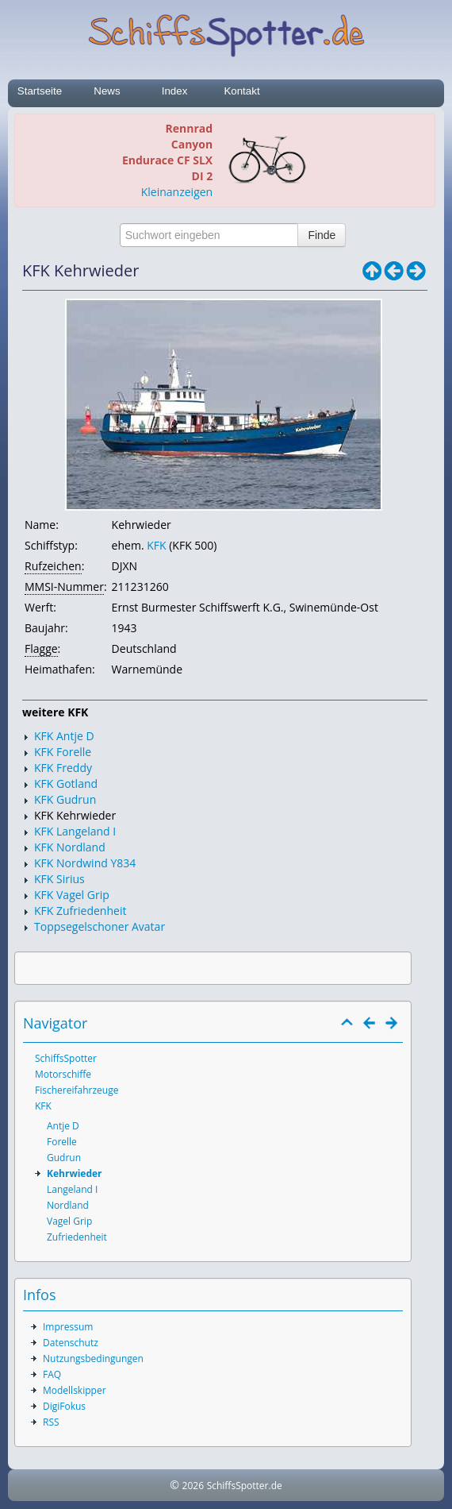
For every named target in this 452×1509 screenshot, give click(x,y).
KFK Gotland (66, 783)
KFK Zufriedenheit (80, 910)
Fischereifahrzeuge (76, 1090)
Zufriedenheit (77, 1237)
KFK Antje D (64, 735)
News (107, 91)
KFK (156, 545)
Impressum (68, 1326)
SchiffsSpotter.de (244, 1485)
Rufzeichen (53, 565)
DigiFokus (64, 1406)
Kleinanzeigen (177, 191)
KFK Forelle (62, 751)
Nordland (68, 1205)
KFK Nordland (69, 847)
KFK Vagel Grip (71, 894)
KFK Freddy (63, 767)
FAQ (52, 1374)
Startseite (39, 91)
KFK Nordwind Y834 (85, 862)
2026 (193, 1485)
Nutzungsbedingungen (93, 1358)
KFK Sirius (59, 878)
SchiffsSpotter (66, 1058)
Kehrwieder (74, 1173)
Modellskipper (74, 1390)
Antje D (63, 1126)
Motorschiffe (63, 1074)
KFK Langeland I (75, 831)
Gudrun (64, 1157)
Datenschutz (70, 1342)
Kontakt (241, 91)
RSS (51, 1422)
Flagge (41, 648)
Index (175, 91)
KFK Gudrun (65, 799)
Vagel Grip (69, 1221)
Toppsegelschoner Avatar (99, 926)
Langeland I (72, 1189)
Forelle (62, 1141)
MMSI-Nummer (64, 586)
